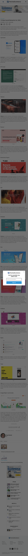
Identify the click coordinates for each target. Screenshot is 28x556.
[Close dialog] (24, 272)
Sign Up (14, 282)
